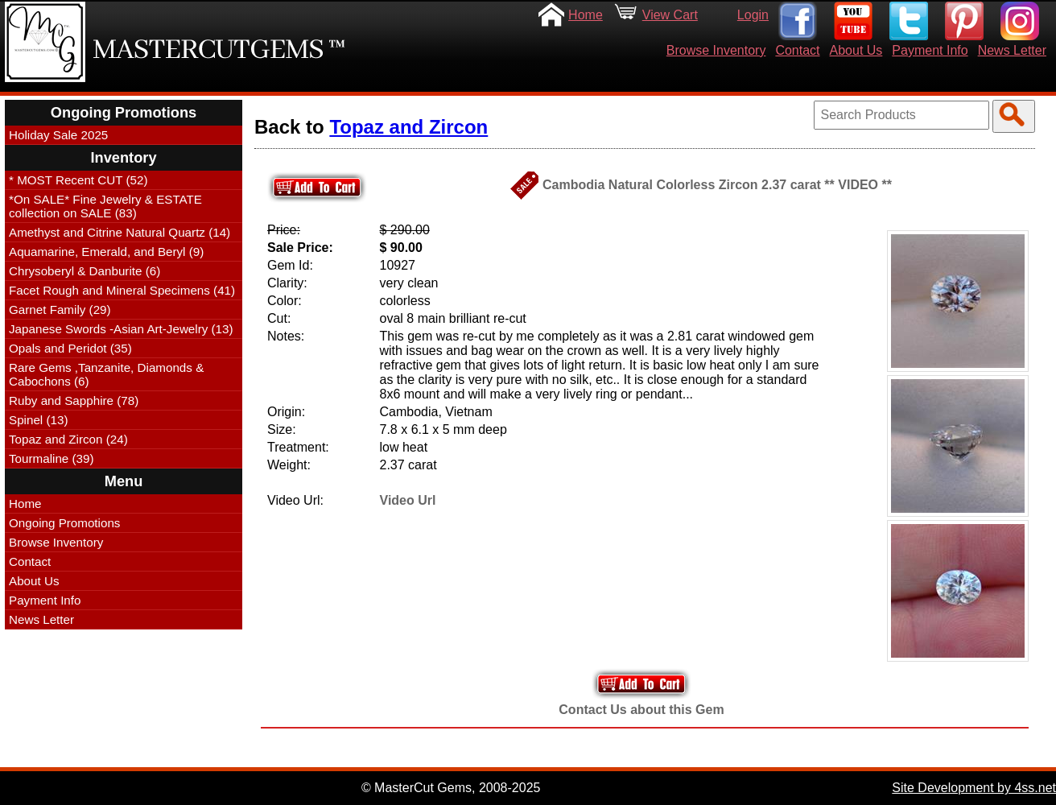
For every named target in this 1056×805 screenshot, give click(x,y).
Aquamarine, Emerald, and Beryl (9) (106, 251)
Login (753, 15)
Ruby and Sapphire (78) (73, 400)
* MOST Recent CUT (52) (78, 180)
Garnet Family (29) (60, 309)
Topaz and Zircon (408, 127)
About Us (856, 50)
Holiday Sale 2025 (58, 135)
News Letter (1012, 50)
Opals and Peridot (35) (70, 348)
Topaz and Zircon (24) (68, 439)
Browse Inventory (716, 50)
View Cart (670, 15)
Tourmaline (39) (51, 458)
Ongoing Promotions (64, 523)
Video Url (408, 500)
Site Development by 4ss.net (974, 788)
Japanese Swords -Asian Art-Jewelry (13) (121, 329)
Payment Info (929, 50)
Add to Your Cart (641, 684)
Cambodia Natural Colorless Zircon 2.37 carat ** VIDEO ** (717, 185)
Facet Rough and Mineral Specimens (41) (122, 290)
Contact (797, 50)
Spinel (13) (38, 420)
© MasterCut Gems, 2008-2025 (451, 788)
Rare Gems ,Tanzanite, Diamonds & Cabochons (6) (106, 374)
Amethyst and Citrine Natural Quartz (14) (119, 232)
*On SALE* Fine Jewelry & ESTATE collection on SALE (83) (105, 206)
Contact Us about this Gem (641, 709)
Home (585, 15)
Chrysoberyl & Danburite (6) (84, 271)
